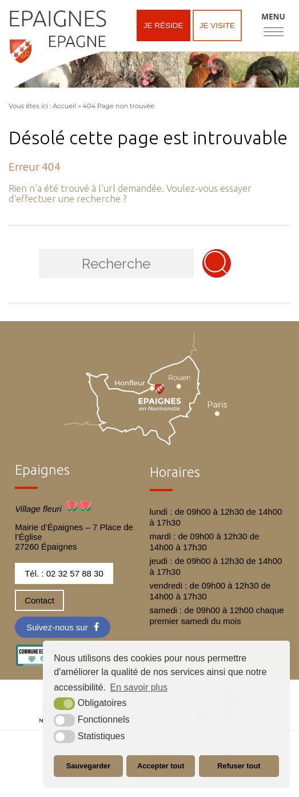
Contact (39, 600)
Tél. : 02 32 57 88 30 (64, 573)
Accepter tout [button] (160, 766)
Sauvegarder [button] (88, 766)
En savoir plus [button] (139, 687)
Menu (273, 16)
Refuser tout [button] (238, 766)
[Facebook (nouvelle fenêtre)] (62, 627)
